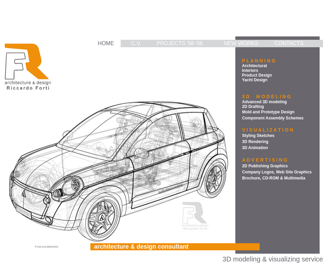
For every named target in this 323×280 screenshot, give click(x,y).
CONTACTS (289, 43)
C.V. (136, 43)
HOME (106, 43)
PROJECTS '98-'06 (180, 43)
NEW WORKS (241, 43)
